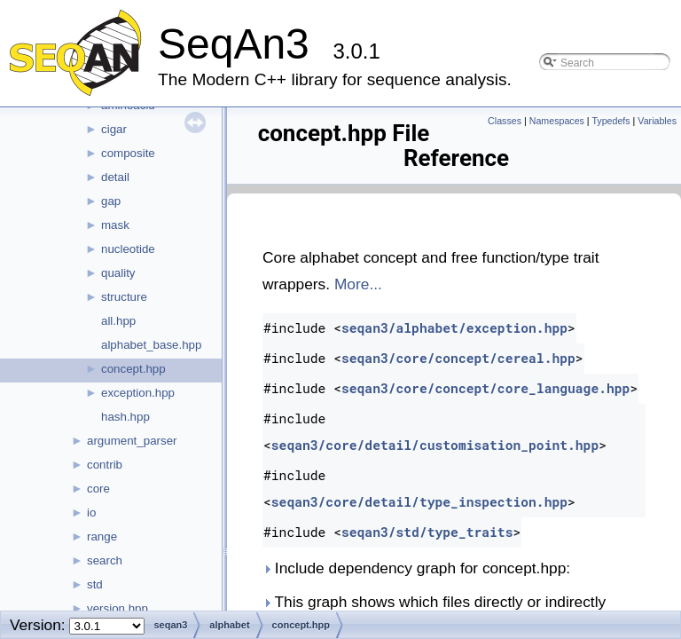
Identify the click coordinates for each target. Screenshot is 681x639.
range (102, 536)
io (91, 512)
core (98, 488)
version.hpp (117, 608)
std (95, 584)
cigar (114, 129)
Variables (657, 120)
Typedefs (610, 120)
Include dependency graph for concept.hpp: (416, 568)
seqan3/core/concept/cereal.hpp (458, 358)
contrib (104, 464)
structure (124, 297)
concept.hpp (133, 368)
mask (115, 225)
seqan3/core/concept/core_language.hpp (485, 388)
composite (128, 153)
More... (358, 284)
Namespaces (556, 120)
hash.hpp (125, 416)
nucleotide (128, 249)
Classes (504, 120)
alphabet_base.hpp (151, 344)
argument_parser (132, 440)
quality (118, 273)
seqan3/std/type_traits (427, 532)
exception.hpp (138, 392)
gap (111, 201)
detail (115, 177)
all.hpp (118, 320)
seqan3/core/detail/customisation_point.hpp (435, 445)
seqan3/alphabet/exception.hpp (454, 328)
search (104, 560)
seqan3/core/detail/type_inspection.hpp (419, 501)
